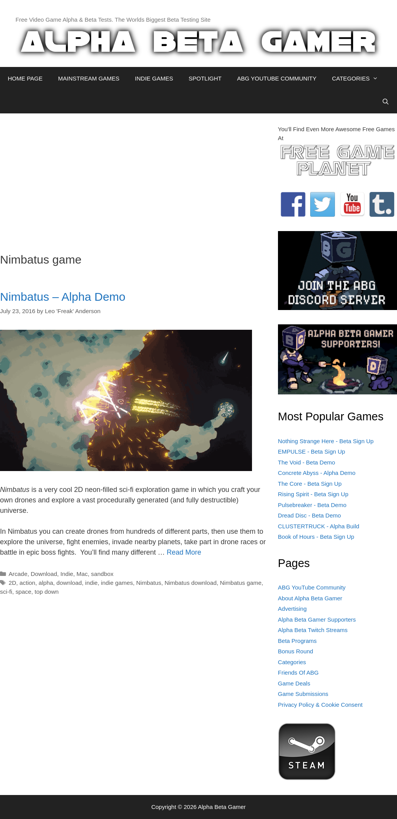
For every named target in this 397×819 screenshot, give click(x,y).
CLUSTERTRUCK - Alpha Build (318, 526)
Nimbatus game (240, 582)
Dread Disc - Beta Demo (309, 515)
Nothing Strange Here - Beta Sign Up (326, 441)
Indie (66, 574)
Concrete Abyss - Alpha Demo (317, 472)
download (69, 582)
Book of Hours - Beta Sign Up (316, 536)
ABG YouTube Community (312, 587)
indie (91, 582)
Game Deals (294, 683)
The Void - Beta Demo (306, 462)
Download (44, 574)
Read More (184, 552)
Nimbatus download (190, 582)
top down (47, 591)
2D (12, 582)
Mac (82, 574)
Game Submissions (303, 693)
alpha (46, 582)
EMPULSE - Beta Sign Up (311, 451)
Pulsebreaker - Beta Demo (312, 505)
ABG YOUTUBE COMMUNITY (276, 78)
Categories (292, 662)
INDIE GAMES (154, 78)
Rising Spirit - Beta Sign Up (313, 494)
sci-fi (6, 591)
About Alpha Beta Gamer (310, 598)
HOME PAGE (25, 78)
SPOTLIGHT (204, 78)
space (23, 591)
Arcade (18, 574)
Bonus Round (295, 651)
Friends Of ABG (298, 672)
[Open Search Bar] (385, 101)
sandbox (102, 574)
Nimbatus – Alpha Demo (63, 296)
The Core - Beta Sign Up (310, 483)
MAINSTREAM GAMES (88, 78)
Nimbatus (148, 582)
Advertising (292, 608)
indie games (117, 582)
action (27, 582)
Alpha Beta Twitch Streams (313, 630)
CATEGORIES (359, 78)
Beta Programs (297, 640)
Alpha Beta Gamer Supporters (317, 619)
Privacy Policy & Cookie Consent (320, 704)
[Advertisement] (133, 179)
